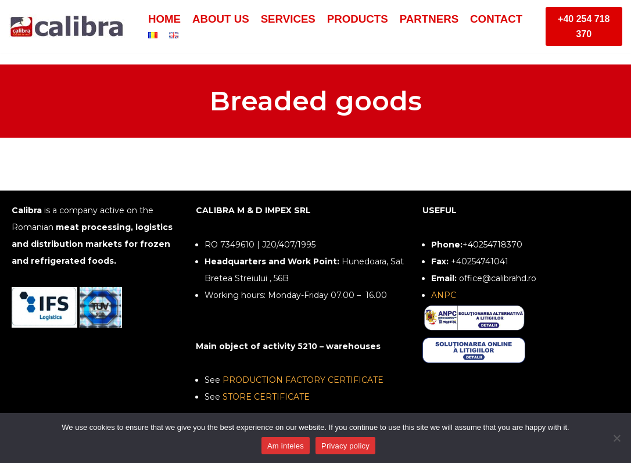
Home (164, 19)
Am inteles (285, 446)
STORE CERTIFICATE (266, 397)
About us (220, 19)
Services (288, 19)
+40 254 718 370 (584, 26)
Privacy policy (345, 446)
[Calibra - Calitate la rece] (70, 26)
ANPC (443, 295)
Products (357, 19)
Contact (496, 19)
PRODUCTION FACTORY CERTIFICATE (303, 380)
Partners (429, 19)
